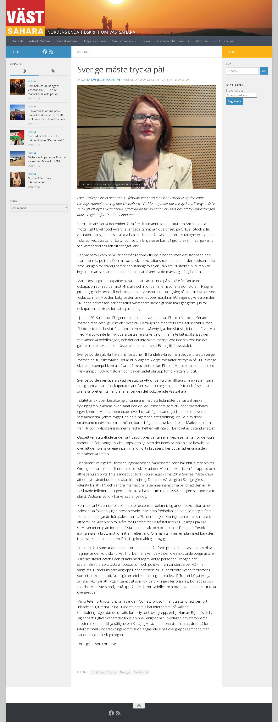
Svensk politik (141, 672)
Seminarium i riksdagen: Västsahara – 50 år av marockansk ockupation (43, 90)
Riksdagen (125, 672)
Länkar (146, 41)
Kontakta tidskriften (169, 41)
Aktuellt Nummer (40, 41)
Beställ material (67, 41)
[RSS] (51, 51)
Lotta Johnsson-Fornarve (100, 79)
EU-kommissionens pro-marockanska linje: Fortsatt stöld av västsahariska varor (46, 115)
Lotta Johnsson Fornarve (104, 672)
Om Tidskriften (198, 41)
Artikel (83, 52)
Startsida (17, 41)
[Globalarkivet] (57, 51)
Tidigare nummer (95, 41)
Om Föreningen (224, 41)
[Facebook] (44, 51)
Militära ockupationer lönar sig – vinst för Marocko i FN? (47, 159)
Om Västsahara (122, 41)
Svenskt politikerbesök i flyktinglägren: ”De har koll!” (46, 138)
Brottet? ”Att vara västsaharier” (40, 180)
